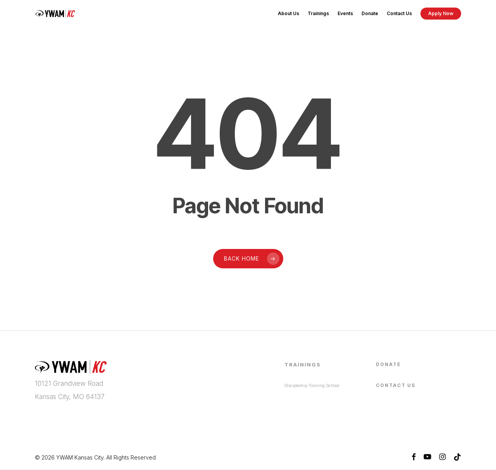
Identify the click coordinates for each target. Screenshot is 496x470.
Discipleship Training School (311, 385)
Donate (388, 364)
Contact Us (395, 385)
